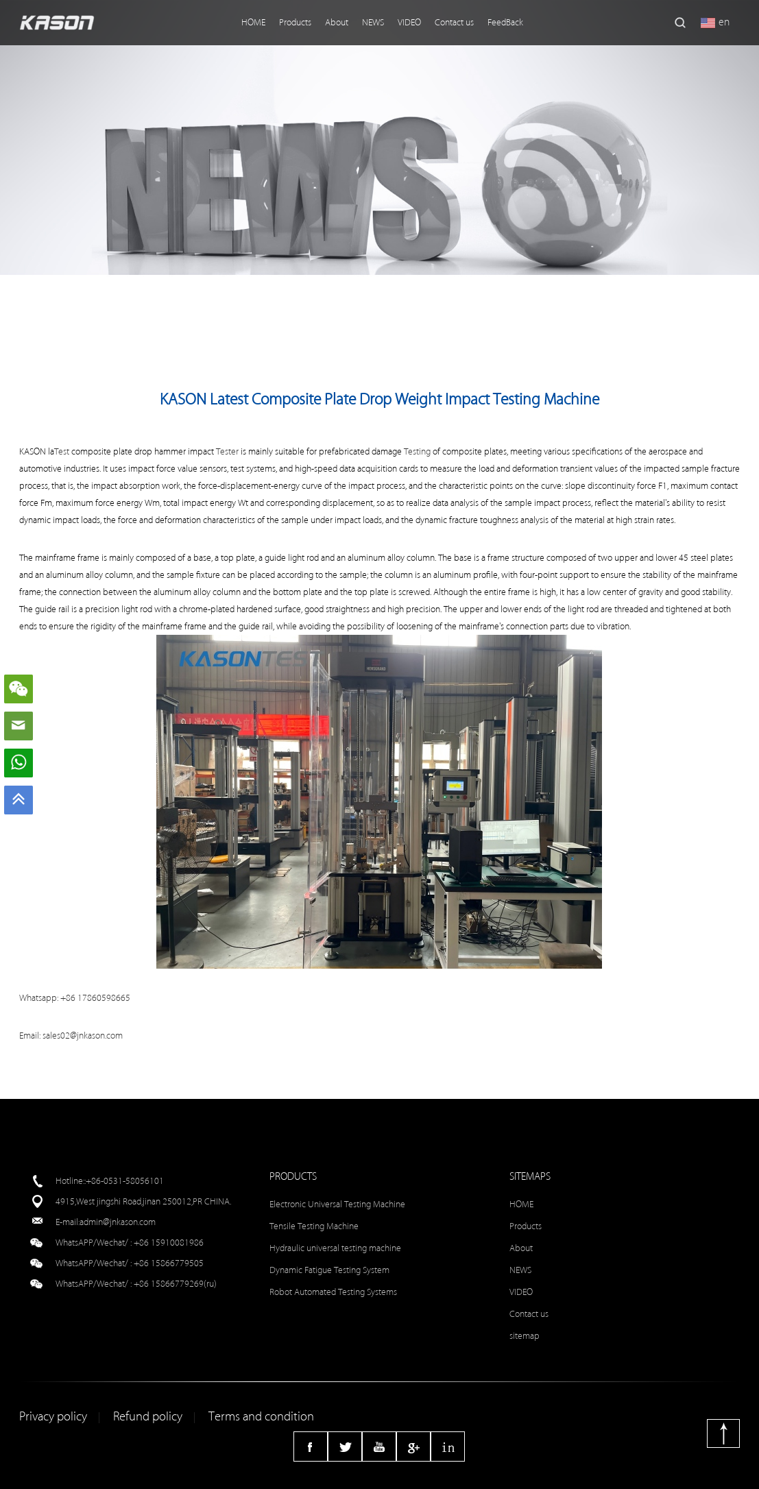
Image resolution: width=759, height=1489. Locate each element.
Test (61, 451)
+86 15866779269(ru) (175, 1284)
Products (295, 22)
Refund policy (147, 1416)
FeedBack (505, 22)
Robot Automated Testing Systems (333, 1292)
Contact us (454, 22)
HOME (253, 22)
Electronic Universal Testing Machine (337, 1204)
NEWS (373, 22)
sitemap (524, 1336)
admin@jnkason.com (118, 1222)
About (336, 22)
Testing (417, 451)
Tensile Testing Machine (314, 1226)
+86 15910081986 (169, 1242)
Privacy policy (53, 1416)
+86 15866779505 (169, 1263)
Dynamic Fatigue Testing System (329, 1270)
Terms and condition (261, 1416)
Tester (227, 451)
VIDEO (409, 22)
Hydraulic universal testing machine (335, 1248)
